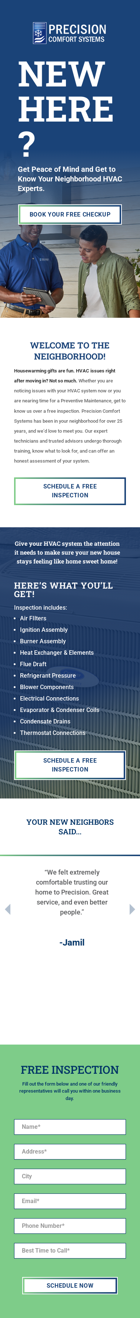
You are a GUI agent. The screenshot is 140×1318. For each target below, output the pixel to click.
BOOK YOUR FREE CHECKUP (70, 214)
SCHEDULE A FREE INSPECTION (70, 491)
